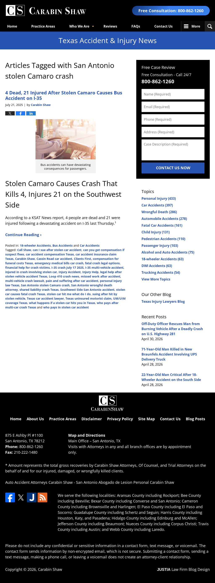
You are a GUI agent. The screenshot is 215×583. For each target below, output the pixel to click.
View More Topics (156, 279)
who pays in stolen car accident (66, 307)
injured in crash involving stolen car (31, 272)
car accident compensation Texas (50, 254)
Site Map (146, 418)
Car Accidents (90, 245)
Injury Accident (70, 272)
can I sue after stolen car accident (57, 250)
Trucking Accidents (161, 272)
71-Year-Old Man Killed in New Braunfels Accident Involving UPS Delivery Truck (169, 354)
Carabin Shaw (25, 259)
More (195, 26)
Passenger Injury (160, 245)
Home (12, 26)
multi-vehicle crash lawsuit (24, 281)
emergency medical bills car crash (59, 263)
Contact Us (163, 26)
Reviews (110, 26)
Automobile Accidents (164, 218)
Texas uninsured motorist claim (88, 298)
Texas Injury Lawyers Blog (163, 301)
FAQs (135, 26)
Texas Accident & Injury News (45, 11)
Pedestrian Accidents (163, 239)
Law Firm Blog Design (183, 569)
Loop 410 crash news (64, 276)
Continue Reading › (23, 234)
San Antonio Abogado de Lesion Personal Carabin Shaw (125, 482)
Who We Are (79, 26)
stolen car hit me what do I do (69, 294)
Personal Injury (159, 198)
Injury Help (90, 272)
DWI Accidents (157, 265)
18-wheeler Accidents (35, 245)
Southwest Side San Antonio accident (87, 290)
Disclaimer (91, 418)
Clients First (82, 259)
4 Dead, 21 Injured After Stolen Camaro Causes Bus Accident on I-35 (63, 95)
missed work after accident (100, 276)
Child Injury (156, 232)
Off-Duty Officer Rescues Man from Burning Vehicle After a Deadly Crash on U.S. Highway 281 (172, 328)
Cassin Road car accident (54, 259)
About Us (35, 418)
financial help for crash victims (27, 268)
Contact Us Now (173, 167)
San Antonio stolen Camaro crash (45, 285)
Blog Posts (195, 418)
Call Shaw (24, 250)
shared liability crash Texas (39, 290)
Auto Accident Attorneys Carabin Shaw (39, 482)
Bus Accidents (62, 245)
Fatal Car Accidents (162, 225)
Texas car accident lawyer (45, 298)
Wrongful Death (159, 212)
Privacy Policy (120, 418)
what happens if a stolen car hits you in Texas (62, 303)
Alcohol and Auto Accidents (168, 252)
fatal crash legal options (102, 263)
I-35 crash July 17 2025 (67, 268)
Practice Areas (43, 26)
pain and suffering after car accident (72, 281)
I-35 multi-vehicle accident (104, 268)
